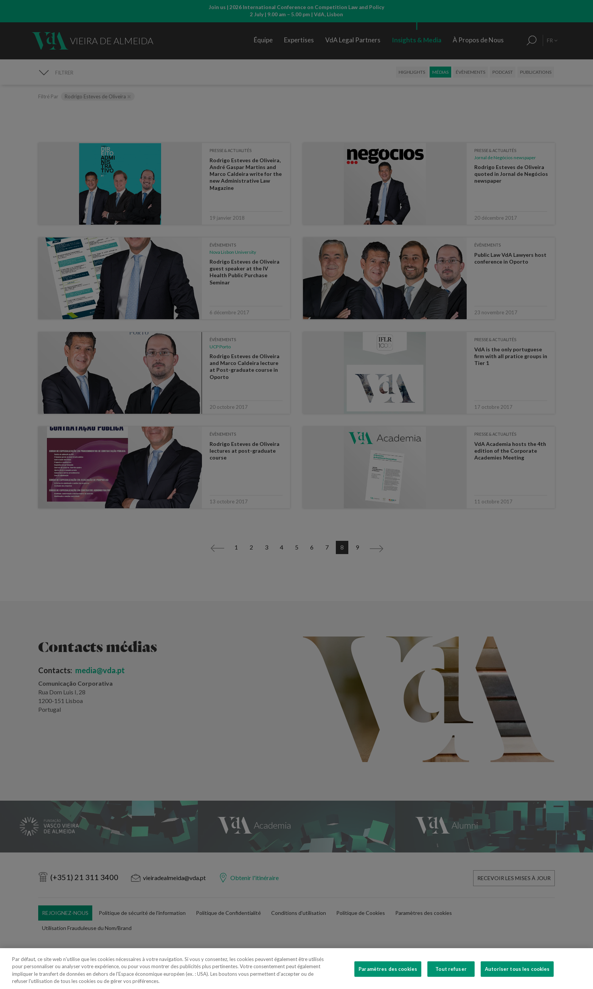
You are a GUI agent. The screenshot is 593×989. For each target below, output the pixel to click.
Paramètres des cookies (388, 980)
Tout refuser (451, 980)
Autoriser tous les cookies (517, 980)
